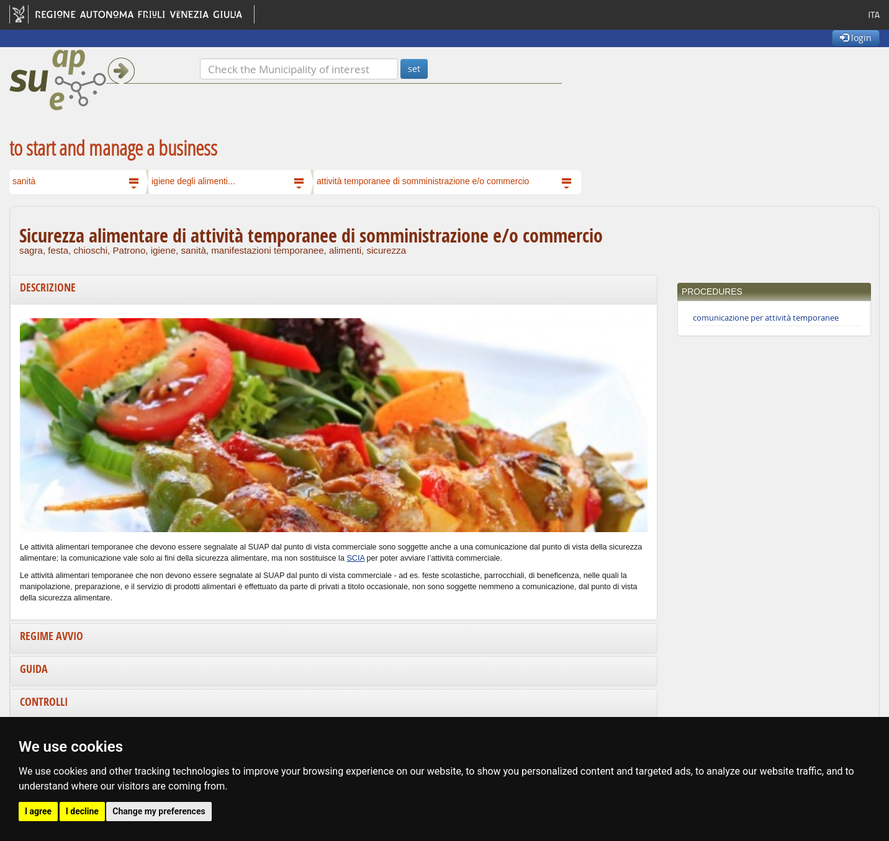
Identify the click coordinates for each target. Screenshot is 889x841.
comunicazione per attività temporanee (766, 318)
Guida (34, 669)
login (856, 37)
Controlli (44, 702)
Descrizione (48, 287)
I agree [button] (38, 811)
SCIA (355, 558)
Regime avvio (51, 636)
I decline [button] (82, 811)
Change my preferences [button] (158, 811)
